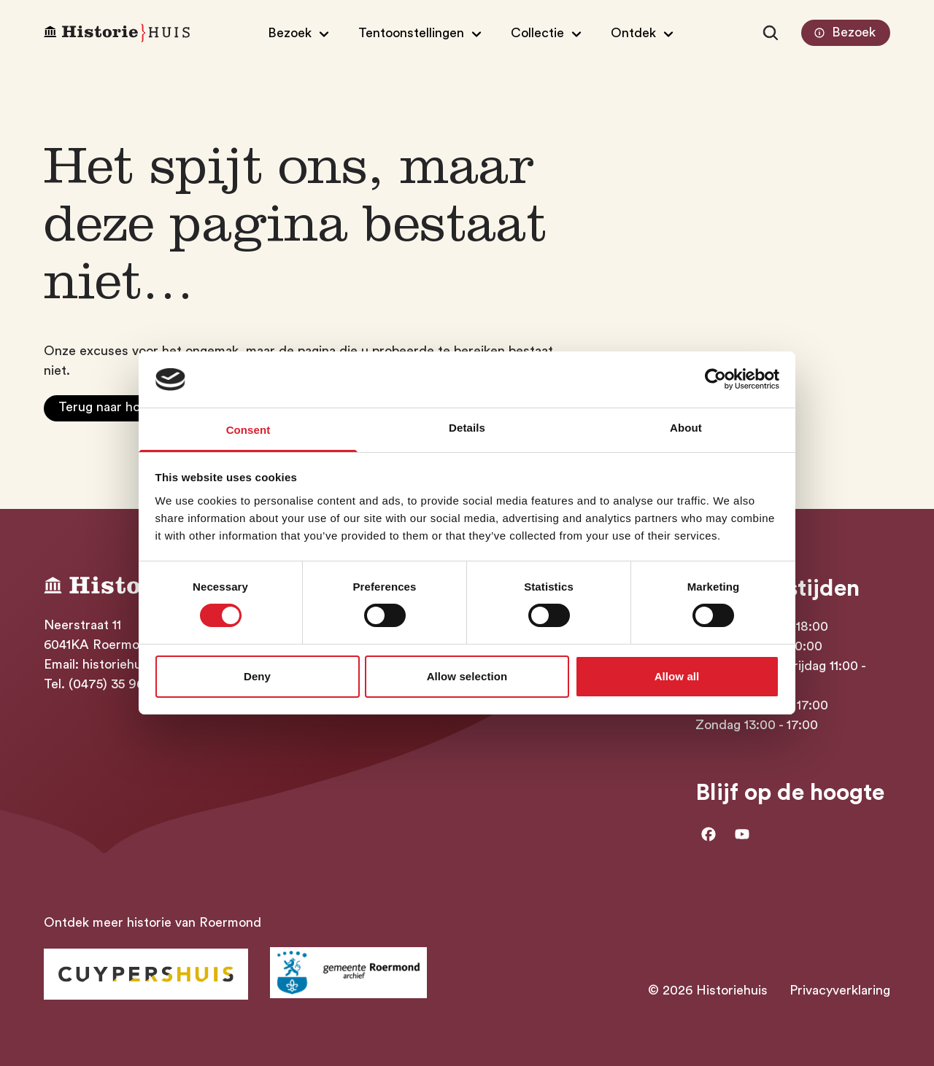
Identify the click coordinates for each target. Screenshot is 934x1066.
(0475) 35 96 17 (114, 683)
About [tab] (686, 427)
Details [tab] (467, 427)
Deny (257, 676)
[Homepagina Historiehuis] (117, 33)
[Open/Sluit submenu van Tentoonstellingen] (421, 33)
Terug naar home (108, 406)
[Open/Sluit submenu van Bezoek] (300, 33)
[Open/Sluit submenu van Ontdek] (644, 33)
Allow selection (467, 676)
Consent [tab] (248, 430)
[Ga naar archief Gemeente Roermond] (348, 973)
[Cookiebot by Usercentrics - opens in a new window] (715, 379)
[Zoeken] (770, 33)
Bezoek (843, 33)
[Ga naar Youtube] (742, 834)
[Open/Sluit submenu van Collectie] (548, 33)
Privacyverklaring (840, 990)
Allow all (677, 676)
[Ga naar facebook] (708, 834)
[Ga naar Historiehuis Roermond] (146, 974)
